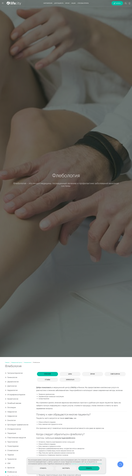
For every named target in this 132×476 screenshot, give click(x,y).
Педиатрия (11, 433)
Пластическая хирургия (16, 438)
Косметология (12, 399)
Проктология (12, 442)
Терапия (10, 455)
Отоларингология (14, 429)
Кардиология (12, 390)
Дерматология (13, 382)
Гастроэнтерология (15, 373)
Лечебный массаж (14, 403)
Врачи (67, 3)
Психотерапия (12, 446)
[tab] (47, 374)
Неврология (12, 412)
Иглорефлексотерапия (16, 395)
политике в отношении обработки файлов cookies (86, 464)
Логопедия (11, 408)
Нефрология (12, 416)
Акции (73, 3)
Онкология (11, 420)
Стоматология (13, 450)
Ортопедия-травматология (17, 425)
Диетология (12, 386)
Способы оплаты (83, 3)
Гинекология (12, 377)
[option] (66, 178)
